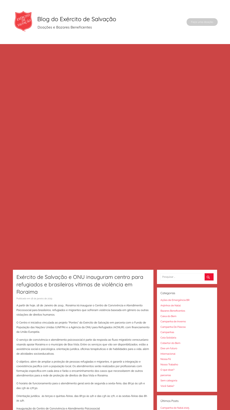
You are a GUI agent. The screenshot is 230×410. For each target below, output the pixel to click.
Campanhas (167, 319)
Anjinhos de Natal (170, 292)
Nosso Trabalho (169, 351)
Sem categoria (168, 367)
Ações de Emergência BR (175, 286)
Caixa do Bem (168, 303)
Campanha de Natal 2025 (174, 394)
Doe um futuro (168, 335)
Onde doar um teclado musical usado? (182, 400)
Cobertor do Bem (170, 329)
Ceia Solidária (168, 324)
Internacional (167, 340)
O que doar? (167, 356)
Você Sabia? (167, 372)
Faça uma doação (202, 22)
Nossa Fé (165, 346)
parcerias (165, 362)
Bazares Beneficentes (172, 297)
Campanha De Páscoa (173, 313)
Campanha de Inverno (173, 308)
